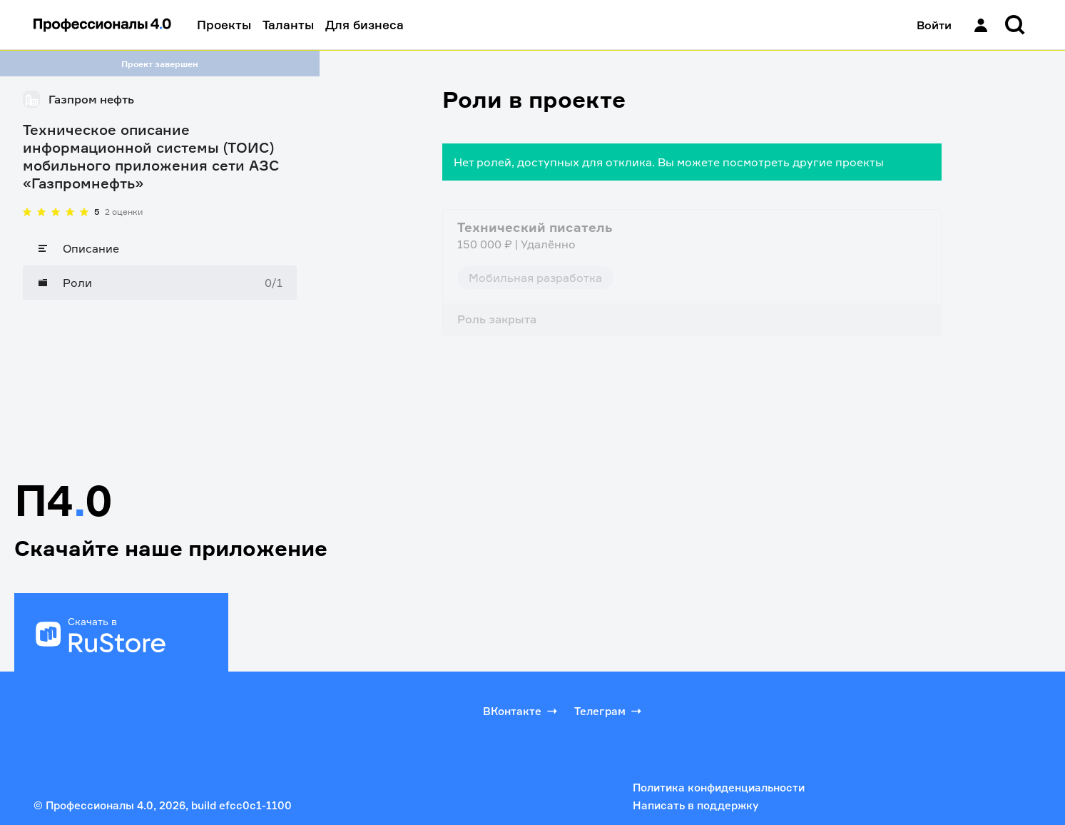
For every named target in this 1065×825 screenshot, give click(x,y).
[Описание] (160, 248)
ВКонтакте (521, 711)
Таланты (288, 24)
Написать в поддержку (695, 805)
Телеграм (609, 711)
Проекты (224, 24)
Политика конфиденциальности (719, 787)
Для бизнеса (364, 24)
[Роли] (160, 282)
